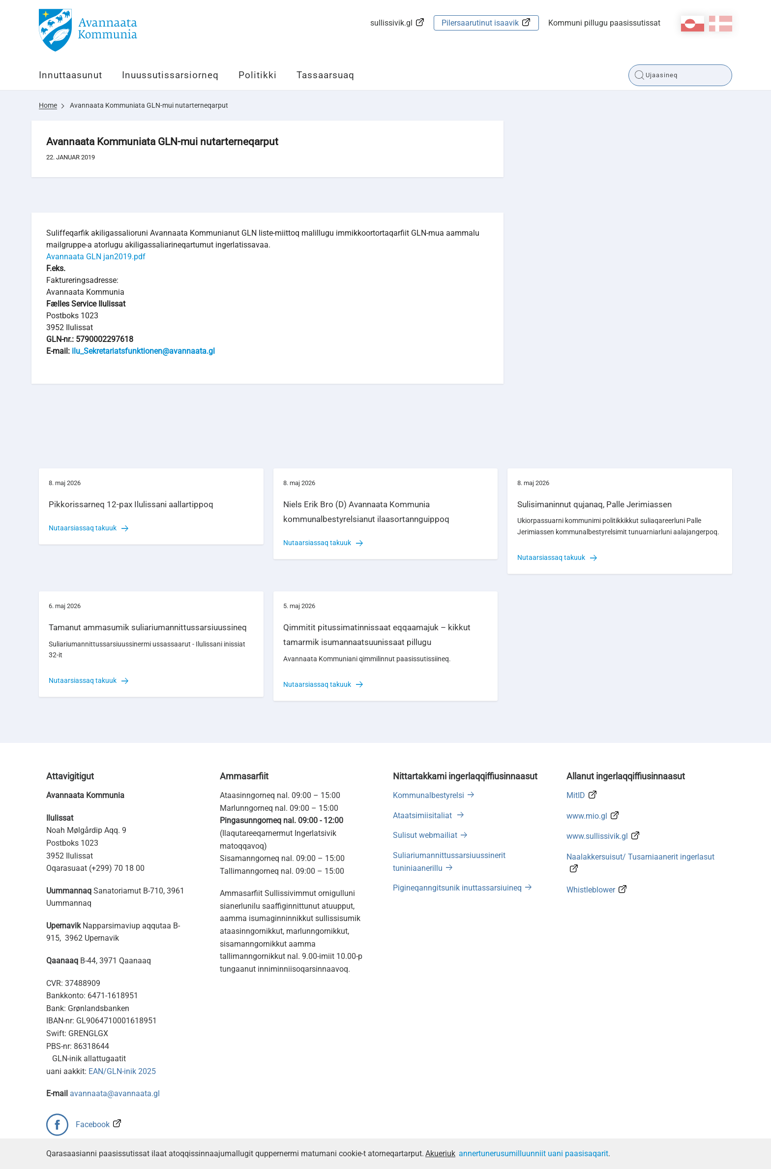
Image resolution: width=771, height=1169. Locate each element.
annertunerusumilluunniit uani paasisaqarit (533, 1153)
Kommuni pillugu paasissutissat (604, 23)
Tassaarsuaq (326, 75)
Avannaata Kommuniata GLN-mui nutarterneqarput (149, 105)
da (720, 23)
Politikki (257, 75)
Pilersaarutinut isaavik (480, 23)
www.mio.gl (586, 816)
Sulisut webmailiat (425, 835)
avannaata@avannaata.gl (115, 1093)
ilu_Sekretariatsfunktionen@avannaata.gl (143, 351)
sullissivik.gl (391, 23)
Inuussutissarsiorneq (170, 75)
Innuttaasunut (70, 75)
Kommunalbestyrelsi (428, 795)
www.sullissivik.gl (597, 836)
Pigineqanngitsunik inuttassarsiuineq (457, 887)
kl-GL (692, 23)
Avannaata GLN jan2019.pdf (96, 256)
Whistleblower (590, 889)
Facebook (93, 1124)
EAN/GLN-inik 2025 (122, 1071)
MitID (575, 795)
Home (48, 105)
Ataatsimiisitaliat (423, 815)
